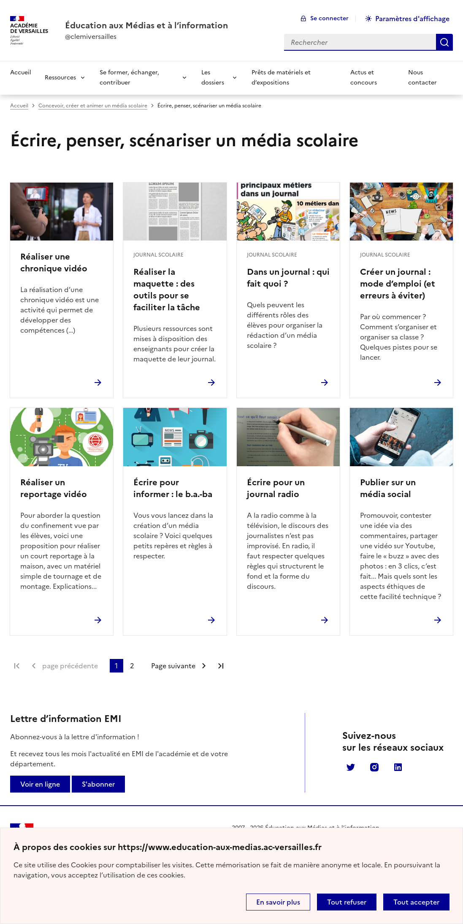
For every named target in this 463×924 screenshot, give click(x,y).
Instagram (374, 767)
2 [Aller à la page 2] (132, 666)
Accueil (20, 72)
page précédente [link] (70, 666)
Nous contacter (422, 77)
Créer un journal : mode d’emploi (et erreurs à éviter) (397, 283)
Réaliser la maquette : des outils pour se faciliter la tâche (166, 289)
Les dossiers (212, 77)
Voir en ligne (40, 784)
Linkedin (398, 767)
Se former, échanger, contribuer (129, 77)
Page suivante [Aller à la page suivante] (173, 666)
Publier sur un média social (388, 488)
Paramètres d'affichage (412, 19)
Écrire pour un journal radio (276, 488)
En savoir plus (278, 902)
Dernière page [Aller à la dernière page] (220, 665)
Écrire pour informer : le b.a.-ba (172, 488)
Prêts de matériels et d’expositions (281, 77)
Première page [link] (17, 665)
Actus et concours (363, 77)
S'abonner (98, 784)
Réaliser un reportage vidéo (53, 488)
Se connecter (329, 18)
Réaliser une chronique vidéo (53, 262)
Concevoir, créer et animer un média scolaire (92, 105)
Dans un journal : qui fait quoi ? (288, 277)
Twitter (350, 767)
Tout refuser (346, 902)
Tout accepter (416, 902)
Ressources (60, 77)
